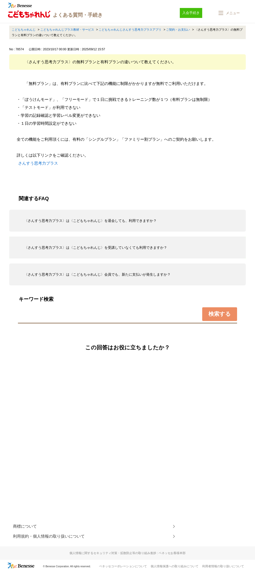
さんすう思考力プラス (38, 163)
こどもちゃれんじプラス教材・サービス (67, 29)
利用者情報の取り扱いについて (223, 566)
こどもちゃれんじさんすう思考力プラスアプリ (130, 29)
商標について (25, 526)
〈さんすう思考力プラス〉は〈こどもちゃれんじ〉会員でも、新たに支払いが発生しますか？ (97, 274)
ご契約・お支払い (178, 29)
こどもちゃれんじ (24, 29)
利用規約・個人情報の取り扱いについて (49, 536)
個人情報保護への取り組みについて (174, 566)
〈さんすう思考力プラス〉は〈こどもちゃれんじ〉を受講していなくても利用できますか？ (95, 248)
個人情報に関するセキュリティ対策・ (127, 553)
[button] (228, 13)
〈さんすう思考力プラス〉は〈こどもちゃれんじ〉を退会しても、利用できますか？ (90, 221)
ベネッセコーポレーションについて (123, 566)
